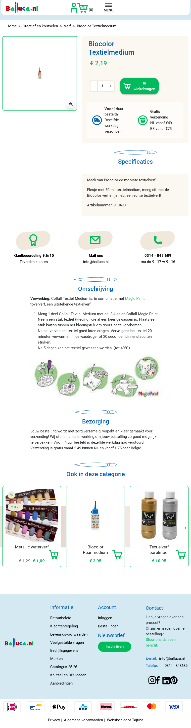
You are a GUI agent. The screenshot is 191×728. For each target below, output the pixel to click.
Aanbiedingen (61, 683)
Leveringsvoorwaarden (69, 634)
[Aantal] (102, 86)
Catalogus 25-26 (63, 667)
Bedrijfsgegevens (64, 650)
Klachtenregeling (64, 626)
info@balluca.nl (172, 658)
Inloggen (105, 618)
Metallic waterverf (32, 546)
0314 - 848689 (176, 665)
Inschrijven (115, 646)
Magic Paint (135, 298)
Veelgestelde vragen (67, 642)
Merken (56, 658)
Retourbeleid (60, 618)
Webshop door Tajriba (125, 720)
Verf (67, 26)
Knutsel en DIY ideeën (68, 675)
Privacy (54, 720)
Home (11, 26)
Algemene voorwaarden (83, 720)
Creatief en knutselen (40, 26)
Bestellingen (108, 626)
